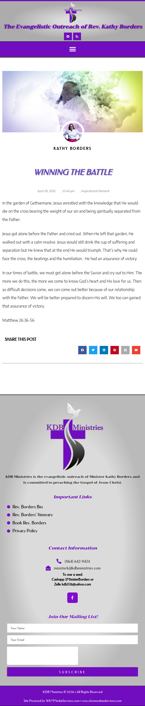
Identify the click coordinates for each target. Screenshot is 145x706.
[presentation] (42, 656)
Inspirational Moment (95, 191)
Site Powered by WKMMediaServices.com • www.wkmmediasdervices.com (73, 701)
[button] (72, 49)
